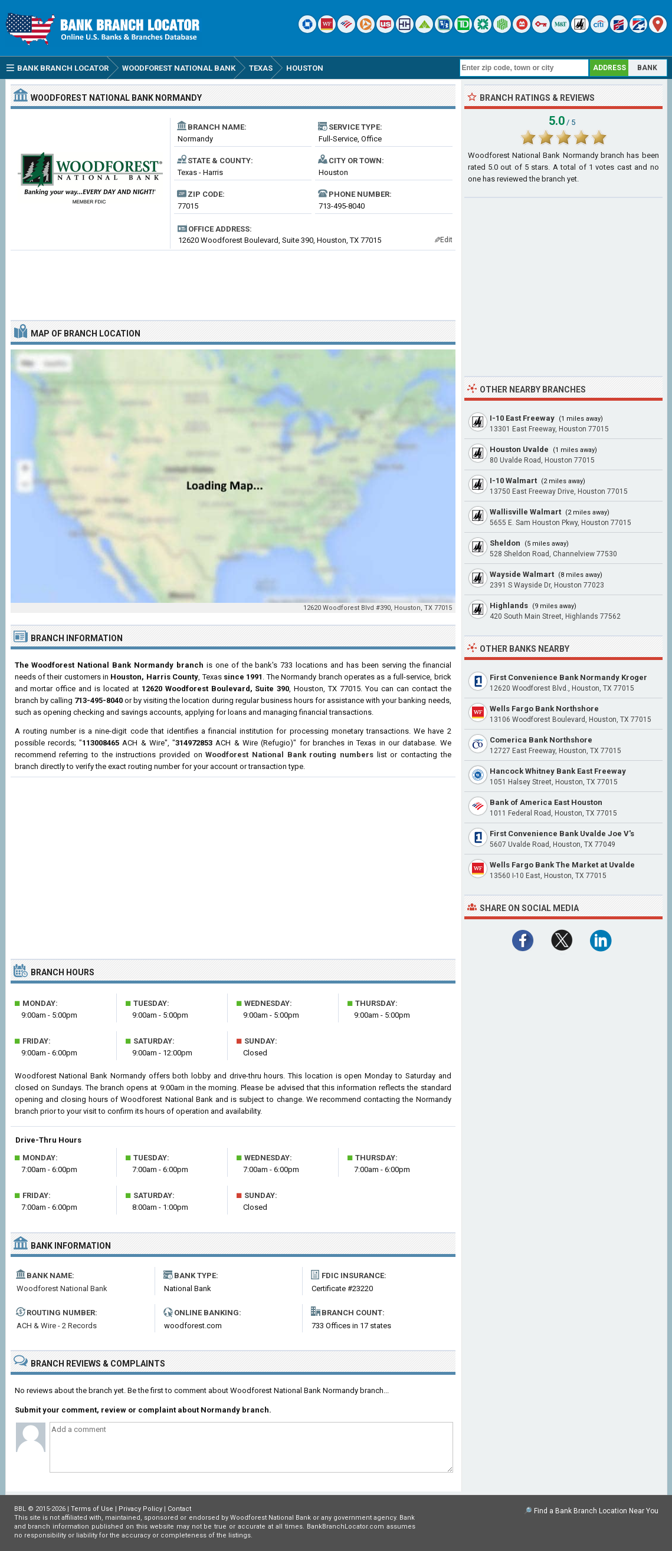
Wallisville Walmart (525, 511)
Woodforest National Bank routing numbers (289, 754)
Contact (179, 1509)
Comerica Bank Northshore (541, 739)
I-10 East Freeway (522, 418)
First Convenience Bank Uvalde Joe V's (562, 833)
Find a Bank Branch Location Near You (596, 1511)
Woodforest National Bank (62, 1288)
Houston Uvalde (519, 449)
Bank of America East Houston (546, 802)
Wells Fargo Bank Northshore (544, 708)
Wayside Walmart (522, 574)
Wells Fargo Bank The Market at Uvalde (562, 864)
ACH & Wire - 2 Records (57, 1325)
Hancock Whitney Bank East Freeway (558, 771)
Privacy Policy (140, 1509)
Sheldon (505, 543)
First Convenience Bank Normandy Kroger (568, 677)
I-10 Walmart (513, 480)
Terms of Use (92, 1509)
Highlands (509, 605)
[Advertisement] (233, 280)
